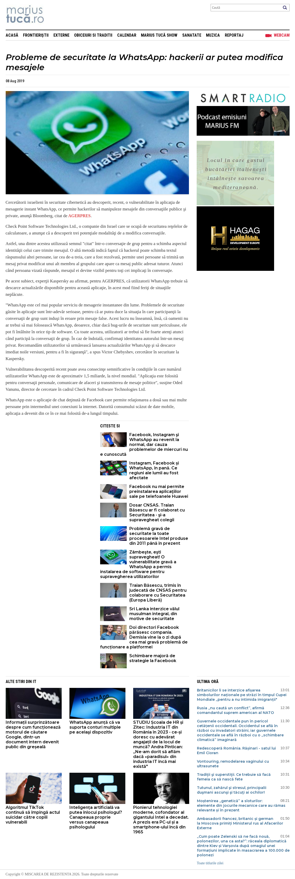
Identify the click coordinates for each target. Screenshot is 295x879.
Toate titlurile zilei (210, 863)
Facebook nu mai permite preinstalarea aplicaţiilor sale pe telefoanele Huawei (158, 491)
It (34, 681)
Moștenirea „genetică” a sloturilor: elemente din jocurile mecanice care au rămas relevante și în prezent (241, 805)
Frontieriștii (36, 35)
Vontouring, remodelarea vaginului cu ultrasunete (233, 763)
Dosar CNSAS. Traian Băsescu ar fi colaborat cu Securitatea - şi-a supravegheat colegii (157, 512)
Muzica (213, 35)
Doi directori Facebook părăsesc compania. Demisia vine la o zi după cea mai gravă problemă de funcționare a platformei (144, 637)
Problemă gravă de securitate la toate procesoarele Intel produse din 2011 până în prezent (158, 536)
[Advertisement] (49, 457)
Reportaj (234, 35)
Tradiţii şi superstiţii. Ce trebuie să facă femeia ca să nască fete (234, 777)
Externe (61, 35)
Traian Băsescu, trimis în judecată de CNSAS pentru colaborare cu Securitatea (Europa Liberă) (158, 593)
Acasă (12, 35)
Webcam (282, 35)
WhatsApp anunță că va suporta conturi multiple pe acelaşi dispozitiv (95, 727)
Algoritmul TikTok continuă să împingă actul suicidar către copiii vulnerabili (33, 815)
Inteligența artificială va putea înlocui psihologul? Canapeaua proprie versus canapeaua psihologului (95, 817)
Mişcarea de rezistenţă (53, 15)
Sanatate (191, 35)
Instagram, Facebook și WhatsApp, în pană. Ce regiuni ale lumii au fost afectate (154, 470)
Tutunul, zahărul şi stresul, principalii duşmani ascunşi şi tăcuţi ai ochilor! (231, 790)
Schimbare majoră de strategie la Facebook (152, 658)
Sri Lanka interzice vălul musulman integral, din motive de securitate (154, 613)
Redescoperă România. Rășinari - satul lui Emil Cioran (236, 750)
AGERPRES (79, 215)
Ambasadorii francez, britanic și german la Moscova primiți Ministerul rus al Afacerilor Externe (240, 823)
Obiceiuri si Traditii (93, 35)
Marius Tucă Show (159, 35)
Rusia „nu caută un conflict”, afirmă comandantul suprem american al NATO (235, 710)
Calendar (126, 35)
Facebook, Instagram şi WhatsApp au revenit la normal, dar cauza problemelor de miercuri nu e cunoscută (144, 444)
